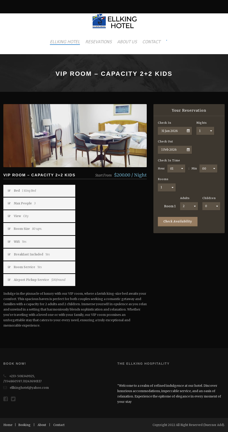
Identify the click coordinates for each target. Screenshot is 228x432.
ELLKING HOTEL (65, 41)
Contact (59, 425)
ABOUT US (127, 41)
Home (7, 425)
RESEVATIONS (98, 41)
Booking (24, 425)
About (42, 425)
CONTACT (151, 41)
